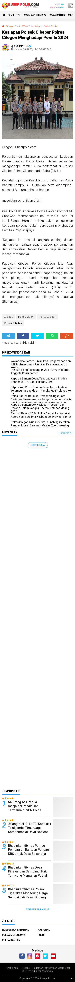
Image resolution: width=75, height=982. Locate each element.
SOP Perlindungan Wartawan (37, 971)
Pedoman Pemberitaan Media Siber (51, 968)
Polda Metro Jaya (13, 934)
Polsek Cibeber (51, 26)
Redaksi (26, 968)
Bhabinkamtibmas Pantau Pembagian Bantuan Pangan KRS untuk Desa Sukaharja (28, 850)
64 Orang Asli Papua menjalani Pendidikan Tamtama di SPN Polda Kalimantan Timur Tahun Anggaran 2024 (25, 810)
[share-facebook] (23, 336)
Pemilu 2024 (21, 26)
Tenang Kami (12, 968)
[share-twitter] (37, 336)
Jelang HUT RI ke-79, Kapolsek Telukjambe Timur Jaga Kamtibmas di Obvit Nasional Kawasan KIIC (29, 830)
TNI (18, 15)
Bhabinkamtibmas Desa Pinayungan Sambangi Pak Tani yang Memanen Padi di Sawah (28, 874)
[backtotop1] (72, 978)
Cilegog (9, 26)
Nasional (44, 929)
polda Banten (57, 15)
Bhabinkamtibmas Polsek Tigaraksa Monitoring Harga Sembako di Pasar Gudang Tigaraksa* (28, 895)
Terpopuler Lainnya (37, 909)
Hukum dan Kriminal (34, 15)
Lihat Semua (38, 445)
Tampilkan (65, 433)
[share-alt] (8, 336)
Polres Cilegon (35, 26)
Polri (11, 15)
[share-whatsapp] (52, 336)
